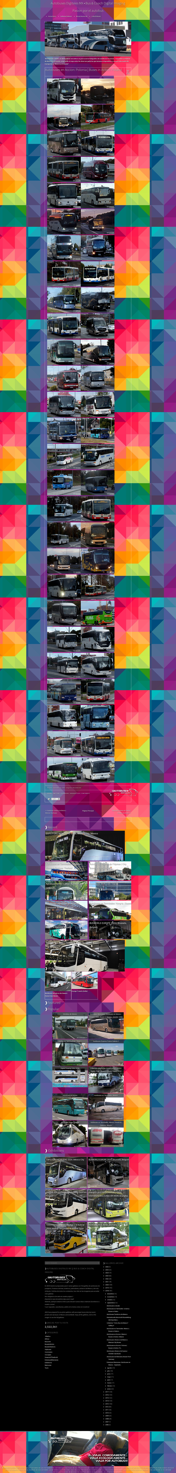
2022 (107, 1279)
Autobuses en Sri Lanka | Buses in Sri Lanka (64, 885)
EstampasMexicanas (51, 1360)
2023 (107, 1276)
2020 (107, 1285)
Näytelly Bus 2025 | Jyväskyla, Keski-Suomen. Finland (72, 942)
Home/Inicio (52, 16)
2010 (107, 1413)
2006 (107, 1425)
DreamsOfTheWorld (51, 1357)
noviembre (110, 1297)
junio (109, 1374)
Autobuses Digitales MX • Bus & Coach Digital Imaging (88, 3)
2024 (107, 1273)
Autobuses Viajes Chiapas (70, 1122)
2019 (107, 1288)
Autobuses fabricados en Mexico (70, 1041)
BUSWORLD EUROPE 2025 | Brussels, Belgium (108, 925)
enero (109, 1389)
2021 (107, 1282)
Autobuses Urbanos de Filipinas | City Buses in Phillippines (108, 866)
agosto (109, 1368)
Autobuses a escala (113, 1306)
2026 (107, 1267)
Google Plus (75, 793)
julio (108, 1371)
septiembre (111, 1303)
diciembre (110, 1294)
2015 (107, 1398)
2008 (107, 1419)
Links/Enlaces (96, 16)
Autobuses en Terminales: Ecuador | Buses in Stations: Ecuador (63, 925)
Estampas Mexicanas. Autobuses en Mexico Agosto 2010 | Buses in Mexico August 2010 (106, 1069)
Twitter (56, 793)
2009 (107, 1416)
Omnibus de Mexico (70, 1014)
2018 (107, 1291)
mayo (109, 1377)
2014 (107, 1401)
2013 (107, 1404)
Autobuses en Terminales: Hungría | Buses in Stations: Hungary (110, 905)
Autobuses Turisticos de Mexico (117, 1314)
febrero (109, 1386)
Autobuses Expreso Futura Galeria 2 (106, 1041)
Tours (46, 1368)
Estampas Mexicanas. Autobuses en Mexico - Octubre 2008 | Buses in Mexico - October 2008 (105, 1015)
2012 (107, 1407)
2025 (107, 1270)
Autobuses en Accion (70, 1095)
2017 (107, 1392)
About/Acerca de (81, 16)
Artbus (47, 1339)
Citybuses (48, 1349)
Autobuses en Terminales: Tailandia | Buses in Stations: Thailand (64, 866)
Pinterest (86, 793)
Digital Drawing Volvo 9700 (70, 1068)
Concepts (48, 1355)
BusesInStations (50, 1347)
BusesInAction (77, 788)
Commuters (48, 1352)
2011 (107, 1410)
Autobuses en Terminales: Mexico (106, 1095)
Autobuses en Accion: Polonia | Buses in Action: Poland (83, 69)
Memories (48, 1365)
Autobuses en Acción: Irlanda (104, 883)
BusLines (48, 1341)
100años (47, 1336)
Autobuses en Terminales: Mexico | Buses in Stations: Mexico (106, 1124)
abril (108, 1380)
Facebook (65, 793)
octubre (110, 1300)
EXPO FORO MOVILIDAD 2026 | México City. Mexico (72, 833)
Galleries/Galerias (66, 16)
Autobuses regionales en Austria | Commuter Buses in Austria (62, 905)
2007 (107, 1422)
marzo (109, 1383)
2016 (107, 1395)
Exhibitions (48, 1362)
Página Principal (88, 811)
